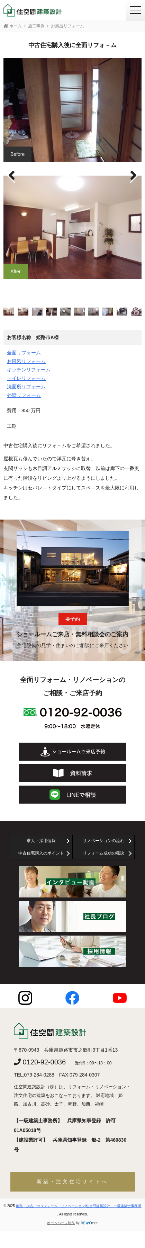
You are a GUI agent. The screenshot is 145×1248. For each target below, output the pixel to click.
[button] (133, 175)
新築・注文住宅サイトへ (72, 1181)
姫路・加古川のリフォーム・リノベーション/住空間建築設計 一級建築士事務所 (79, 1206)
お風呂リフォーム (26, 361)
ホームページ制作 (61, 1223)
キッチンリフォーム (29, 369)
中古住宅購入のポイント (41, 853)
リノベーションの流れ (103, 840)
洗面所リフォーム (26, 386)
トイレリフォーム (26, 378)
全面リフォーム (24, 352)
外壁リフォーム (24, 395)
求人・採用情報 (41, 840)
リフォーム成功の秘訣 (103, 853)
